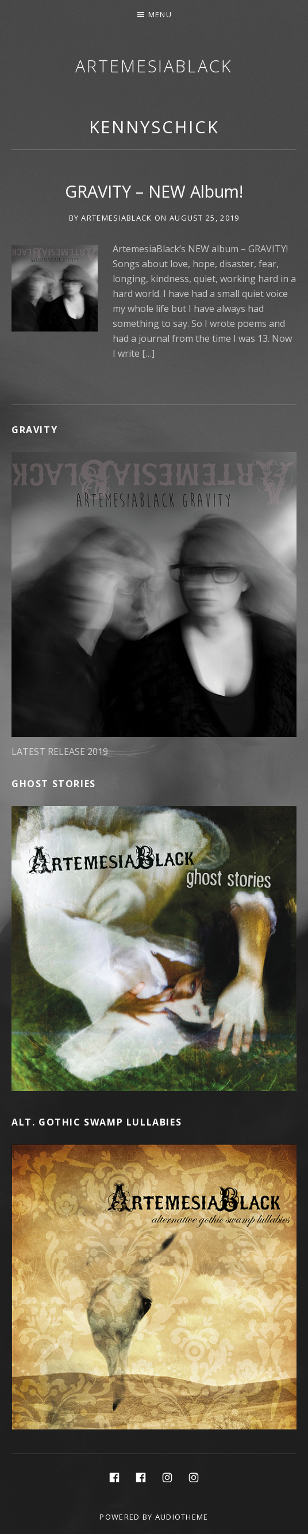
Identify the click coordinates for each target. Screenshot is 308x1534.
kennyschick (154, 126)
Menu (160, 14)
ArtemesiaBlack (154, 66)
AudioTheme (182, 1517)
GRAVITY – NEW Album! (154, 191)
